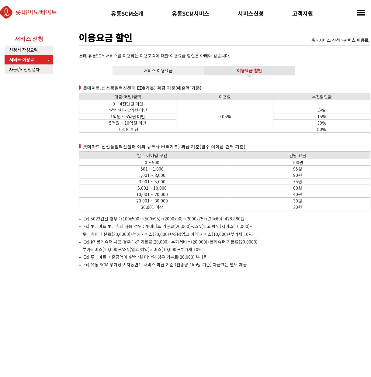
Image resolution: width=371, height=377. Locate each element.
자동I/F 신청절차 (24, 69)
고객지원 (302, 14)
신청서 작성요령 (23, 50)
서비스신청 (251, 14)
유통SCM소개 (127, 14)
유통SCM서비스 (190, 14)
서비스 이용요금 (158, 70)
